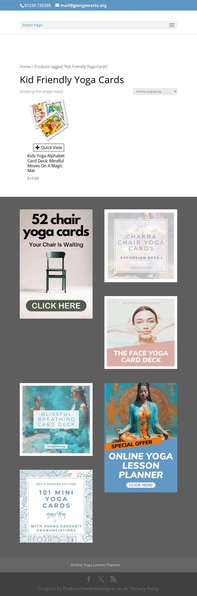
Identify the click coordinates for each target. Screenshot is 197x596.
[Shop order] (155, 91)
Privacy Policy (145, 588)
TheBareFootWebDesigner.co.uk (95, 588)
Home (25, 66)
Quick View (48, 147)
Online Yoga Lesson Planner (95, 564)
